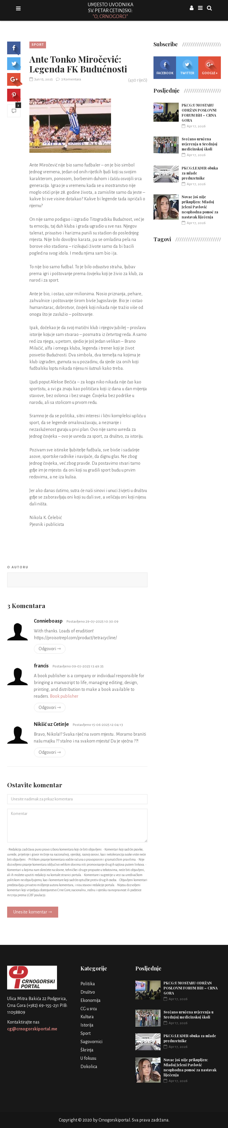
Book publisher (64, 696)
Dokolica (88, 1066)
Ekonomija (90, 1000)
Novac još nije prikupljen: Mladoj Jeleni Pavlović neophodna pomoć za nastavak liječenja (200, 206)
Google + (210, 67)
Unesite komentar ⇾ (32, 912)
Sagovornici (91, 1041)
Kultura (87, 1016)
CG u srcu (88, 1008)
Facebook (164, 67)
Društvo (87, 992)
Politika (87, 983)
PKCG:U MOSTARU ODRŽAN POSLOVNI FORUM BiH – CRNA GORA (199, 113)
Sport (37, 45)
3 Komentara (68, 79)
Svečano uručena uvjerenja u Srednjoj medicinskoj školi (199, 144)
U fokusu (88, 1058)
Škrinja (87, 1050)
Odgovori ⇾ (50, 648)
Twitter (187, 67)
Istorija (87, 1025)
